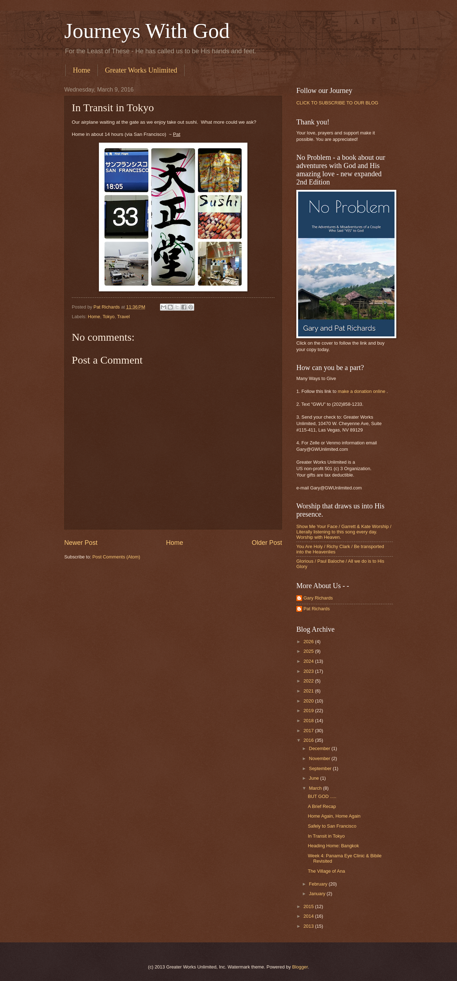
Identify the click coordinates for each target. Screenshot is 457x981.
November (320, 758)
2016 (309, 740)
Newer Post (80, 542)
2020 (309, 701)
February (318, 884)
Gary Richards (318, 598)
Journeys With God (147, 31)
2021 (309, 691)
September (321, 768)
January (317, 893)
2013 (309, 926)
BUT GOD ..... (322, 796)
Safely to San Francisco (332, 826)
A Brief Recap (322, 806)
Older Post (267, 542)
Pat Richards (316, 608)
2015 (309, 906)
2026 (309, 641)
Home (81, 70)
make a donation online (361, 391)
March (316, 788)
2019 (309, 710)
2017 (309, 730)
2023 (309, 671)
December (320, 748)
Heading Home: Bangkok (333, 845)
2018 (309, 720)
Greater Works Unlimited (141, 70)
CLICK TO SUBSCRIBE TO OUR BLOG (337, 102)
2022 (309, 681)
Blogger (300, 967)
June (314, 778)
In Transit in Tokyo (326, 836)
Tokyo (108, 316)
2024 (309, 661)
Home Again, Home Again (334, 816)
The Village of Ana (326, 871)
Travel (123, 316)
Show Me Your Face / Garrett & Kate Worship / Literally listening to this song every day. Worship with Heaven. (343, 532)
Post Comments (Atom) (116, 556)
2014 (309, 916)
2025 (309, 651)
